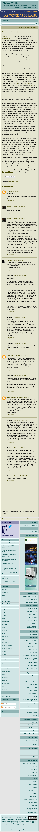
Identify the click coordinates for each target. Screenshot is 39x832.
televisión (4, 680)
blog (3, 598)
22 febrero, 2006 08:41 (20, 317)
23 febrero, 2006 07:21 (20, 376)
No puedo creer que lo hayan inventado (31, 808)
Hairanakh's (33, 796)
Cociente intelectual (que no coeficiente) (10, 559)
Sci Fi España (33, 728)
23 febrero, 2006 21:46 (20, 420)
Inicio (21, 519)
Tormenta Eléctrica (7, 38)
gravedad (4, 630)
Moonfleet (34, 744)
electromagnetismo (7, 613)
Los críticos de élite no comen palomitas (31, 741)
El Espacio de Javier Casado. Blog (31, 669)
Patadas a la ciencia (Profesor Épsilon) (31, 626)
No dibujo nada (32, 805)
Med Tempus (33, 690)
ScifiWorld (34, 731)
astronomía (5, 592)
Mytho (9, 206)
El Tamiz (34, 676)
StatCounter (5, 715)
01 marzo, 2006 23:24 (20, 476)
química (4, 663)
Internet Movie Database (30, 596)
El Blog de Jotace (32, 754)
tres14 (35, 715)
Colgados (34, 787)
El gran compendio (32, 673)
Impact (4, 633)
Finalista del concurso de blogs (9, 568)
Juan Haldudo (11, 397)
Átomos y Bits (33, 643)
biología (4, 595)
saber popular (6, 671)
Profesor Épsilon (32, 707)
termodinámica (6, 683)
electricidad (5, 610)
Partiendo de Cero (32, 704)
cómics (4, 607)
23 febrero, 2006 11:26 (23, 397)
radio (3, 666)
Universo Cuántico (32, 712)
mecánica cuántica (7, 648)
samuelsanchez (32, 812)
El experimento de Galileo (9, 543)
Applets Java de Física (30, 640)
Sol (32, 85)
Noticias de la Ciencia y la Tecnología (30, 700)
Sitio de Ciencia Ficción (30, 734)
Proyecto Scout (32, 725)
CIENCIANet (33, 652)
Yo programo (33, 772)
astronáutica (5, 589)
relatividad (5, 669)
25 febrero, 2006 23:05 (20, 448)
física (10, 181)
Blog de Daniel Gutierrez (30, 763)
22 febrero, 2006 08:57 (20, 343)
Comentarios (5, 707)
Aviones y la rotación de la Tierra (9, 573)
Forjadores (34, 722)
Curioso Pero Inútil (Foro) (30, 665)
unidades (4, 689)
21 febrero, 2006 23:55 (18, 206)
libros (3, 639)
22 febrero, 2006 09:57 (21, 355)
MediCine (34, 623)
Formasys (34, 793)
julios (29, 77)
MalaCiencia (10, 2)
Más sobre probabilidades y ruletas (9, 546)
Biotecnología (33, 649)
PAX (8, 191)
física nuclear (5, 621)
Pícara (35, 757)
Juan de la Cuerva (32, 687)
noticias (4, 651)
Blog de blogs (33, 784)
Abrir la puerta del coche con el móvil (9, 555)
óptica (3, 657)
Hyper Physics (33, 684)
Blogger (25, 830)
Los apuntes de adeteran (30, 525)
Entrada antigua (32, 519)
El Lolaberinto (33, 790)
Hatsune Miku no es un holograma (8, 564)
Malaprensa (33, 634)
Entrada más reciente (9, 519)
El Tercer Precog (32, 614)
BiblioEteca (34, 781)
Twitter (11, 535)
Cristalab (34, 766)
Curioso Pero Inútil (32, 662)
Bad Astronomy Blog (31, 646)
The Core (4, 686)
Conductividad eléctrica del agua (9, 551)
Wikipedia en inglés (31, 602)
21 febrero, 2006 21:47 (17, 191)
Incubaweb (34, 769)
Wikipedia (27, 83)
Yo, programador (32, 775)
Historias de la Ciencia (31, 682)
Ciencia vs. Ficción (32, 611)
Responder (10, 200)
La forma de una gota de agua (9, 582)
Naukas (35, 696)
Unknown (10, 355)
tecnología (5, 677)
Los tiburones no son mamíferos (8, 577)
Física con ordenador (31, 679)
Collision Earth (6, 604)
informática (5, 636)
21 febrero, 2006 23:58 (18, 218)
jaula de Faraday (7, 68)
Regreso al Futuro (7, 172)
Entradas (4, 704)
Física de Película (32, 620)
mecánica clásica (7, 645)
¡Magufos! (34, 531)
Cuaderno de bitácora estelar (31, 658)
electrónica (5, 616)
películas (15, 181)
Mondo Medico (33, 693)
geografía (4, 624)
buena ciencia (6, 601)
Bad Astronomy (32, 608)
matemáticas (5, 642)
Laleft (9, 260)
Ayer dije (4, 36)
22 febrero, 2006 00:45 (18, 260)
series (3, 674)
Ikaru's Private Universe (30, 799)
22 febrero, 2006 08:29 (20, 275)
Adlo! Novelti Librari (31, 751)
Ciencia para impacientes (30, 655)
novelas (4, 654)
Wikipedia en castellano (30, 599)
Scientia (34, 710)
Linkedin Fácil (33, 802)
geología (4, 627)
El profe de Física (32, 617)
